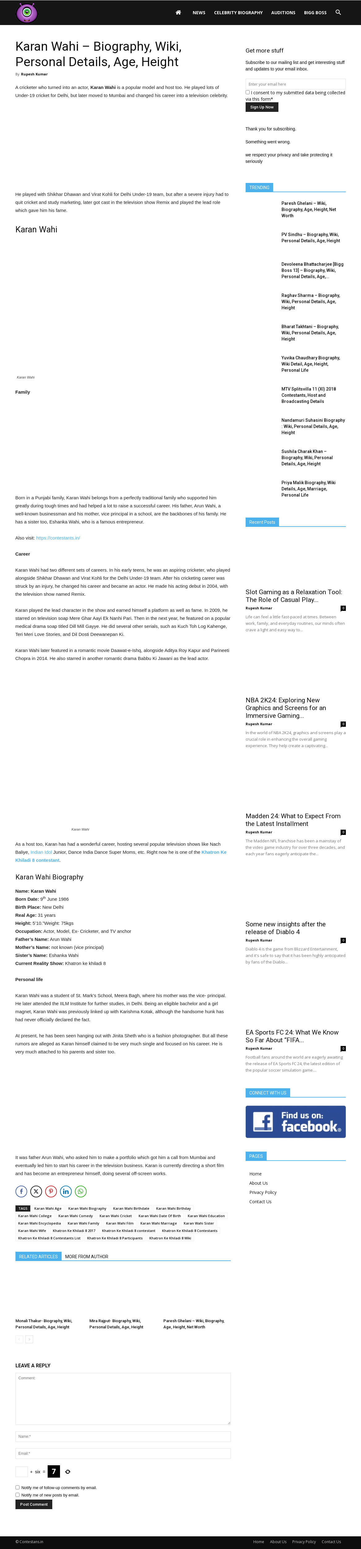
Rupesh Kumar (34, 74)
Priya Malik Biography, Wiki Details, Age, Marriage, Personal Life (308, 488)
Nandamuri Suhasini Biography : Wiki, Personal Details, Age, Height (313, 426)
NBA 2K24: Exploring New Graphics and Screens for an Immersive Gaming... (286, 707)
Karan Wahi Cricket (116, 1215)
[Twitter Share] (36, 1191)
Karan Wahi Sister (199, 1223)
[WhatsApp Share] (81, 1191)
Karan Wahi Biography (87, 1208)
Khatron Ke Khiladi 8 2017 (74, 1230)
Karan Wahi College (35, 1215)
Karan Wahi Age (48, 1208)
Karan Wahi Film (120, 1223)
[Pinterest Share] (51, 1191)
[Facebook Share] (21, 1191)
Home (255, 1174)
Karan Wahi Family (83, 1223)
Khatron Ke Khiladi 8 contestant (128, 1230)
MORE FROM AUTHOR (86, 1256)
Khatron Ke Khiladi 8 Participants (115, 1238)
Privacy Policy (263, 1192)
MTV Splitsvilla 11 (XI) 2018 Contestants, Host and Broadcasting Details (308, 395)
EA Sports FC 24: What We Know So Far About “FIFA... (292, 1036)
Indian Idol (41, 852)
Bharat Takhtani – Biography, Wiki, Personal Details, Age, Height (310, 332)
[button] (338, 12)
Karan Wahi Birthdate (131, 1208)
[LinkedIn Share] (66, 1191)
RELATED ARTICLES (38, 1256)
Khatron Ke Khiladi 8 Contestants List (49, 1238)
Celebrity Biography (238, 12)
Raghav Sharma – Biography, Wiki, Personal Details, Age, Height (310, 301)
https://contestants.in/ (58, 537)
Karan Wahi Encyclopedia (39, 1223)
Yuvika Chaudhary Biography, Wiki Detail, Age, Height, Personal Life (310, 364)
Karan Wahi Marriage (158, 1223)
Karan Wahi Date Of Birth (160, 1215)
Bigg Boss (315, 12)
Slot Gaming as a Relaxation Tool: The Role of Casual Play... (294, 595)
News (199, 12)
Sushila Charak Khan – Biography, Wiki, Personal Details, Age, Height (307, 457)
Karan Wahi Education (206, 1215)
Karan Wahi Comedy (75, 1215)
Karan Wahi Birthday (173, 1208)
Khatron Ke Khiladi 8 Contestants (189, 1230)
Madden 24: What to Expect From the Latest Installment (293, 819)
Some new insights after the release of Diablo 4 (286, 928)
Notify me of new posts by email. (50, 1495)
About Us (258, 1183)
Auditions (283, 12)
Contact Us (260, 1201)
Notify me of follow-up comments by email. (59, 1487)
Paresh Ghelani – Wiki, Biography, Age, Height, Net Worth (308, 209)
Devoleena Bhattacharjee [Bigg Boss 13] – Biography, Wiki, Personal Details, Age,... (312, 270)
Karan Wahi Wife (32, 1230)
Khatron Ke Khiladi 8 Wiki (170, 1238)
